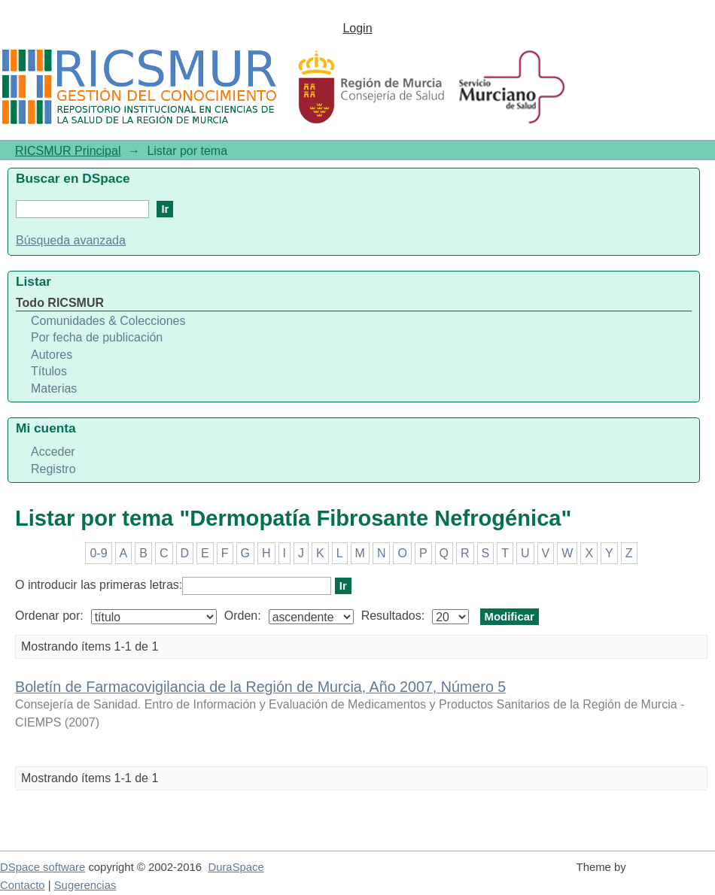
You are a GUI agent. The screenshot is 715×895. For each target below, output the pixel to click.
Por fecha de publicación (97, 337)
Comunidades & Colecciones (108, 320)
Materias (54, 388)
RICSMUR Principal (67, 150)
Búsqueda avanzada (71, 240)
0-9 (98, 553)
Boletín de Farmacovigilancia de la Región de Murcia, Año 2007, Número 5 (260, 686)
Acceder (53, 451)
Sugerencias (85, 885)
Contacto (22, 885)
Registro (53, 469)
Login (357, 28)
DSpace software (42, 867)
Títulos (49, 371)
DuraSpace (235, 867)
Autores (51, 354)
